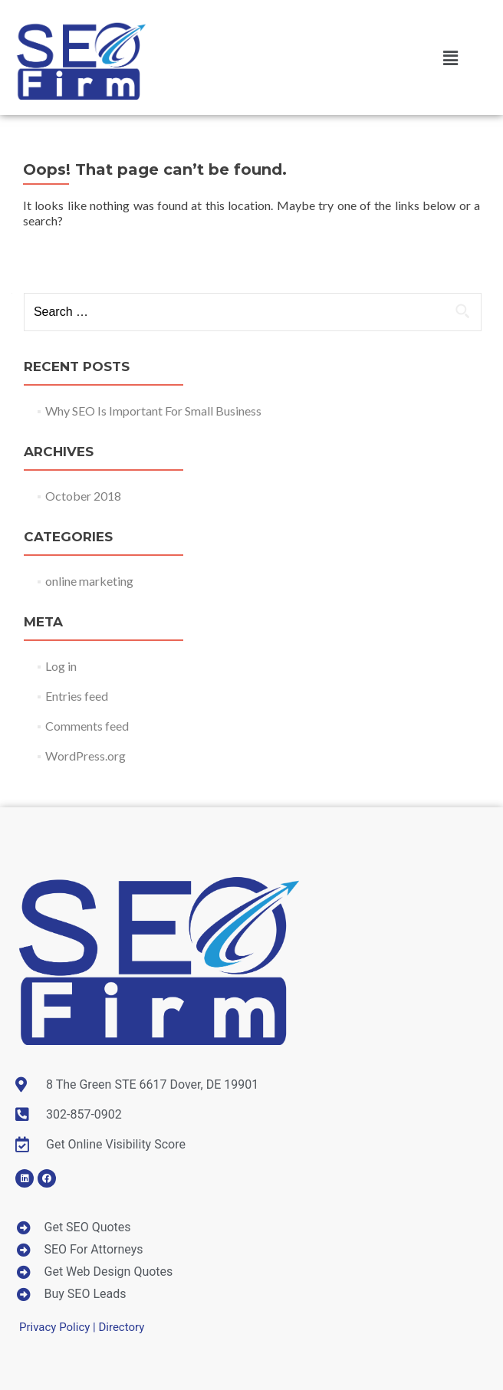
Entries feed (76, 695)
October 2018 (83, 495)
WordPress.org (85, 755)
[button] (450, 57)
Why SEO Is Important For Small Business (153, 410)
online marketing (89, 580)
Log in (61, 666)
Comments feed (87, 725)
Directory (121, 1327)
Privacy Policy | (58, 1327)
